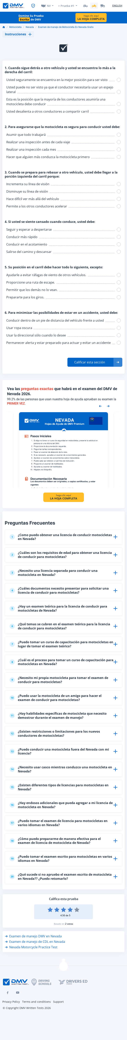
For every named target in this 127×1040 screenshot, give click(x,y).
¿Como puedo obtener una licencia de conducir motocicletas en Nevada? (61, 537)
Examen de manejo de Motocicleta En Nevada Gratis (65, 27)
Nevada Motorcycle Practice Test (31, 947)
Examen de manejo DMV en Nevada (33, 936)
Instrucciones (18, 34)
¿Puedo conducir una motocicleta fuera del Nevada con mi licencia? (59, 751)
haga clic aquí (91, 17)
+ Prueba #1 (66, 6)
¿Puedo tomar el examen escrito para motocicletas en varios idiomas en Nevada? (61, 858)
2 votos (69, 923)
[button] (94, 362)
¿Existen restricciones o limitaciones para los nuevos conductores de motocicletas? (55, 733)
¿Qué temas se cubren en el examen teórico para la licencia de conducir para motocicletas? (60, 626)
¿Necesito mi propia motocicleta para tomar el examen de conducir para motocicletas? (59, 680)
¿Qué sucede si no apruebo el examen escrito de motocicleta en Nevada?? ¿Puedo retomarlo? (61, 876)
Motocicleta (15, 27)
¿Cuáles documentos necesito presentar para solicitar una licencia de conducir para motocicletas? (59, 590)
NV (49, 6)
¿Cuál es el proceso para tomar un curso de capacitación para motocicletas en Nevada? (61, 662)
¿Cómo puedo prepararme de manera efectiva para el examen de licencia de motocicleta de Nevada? (55, 841)
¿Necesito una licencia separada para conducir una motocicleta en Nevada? (54, 572)
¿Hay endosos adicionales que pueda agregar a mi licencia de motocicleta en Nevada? (61, 805)
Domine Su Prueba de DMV (31, 17)
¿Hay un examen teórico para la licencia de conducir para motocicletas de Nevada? (58, 608)
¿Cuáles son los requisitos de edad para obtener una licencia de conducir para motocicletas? (61, 555)
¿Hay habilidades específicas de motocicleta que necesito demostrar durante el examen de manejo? (58, 715)
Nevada (30, 27)
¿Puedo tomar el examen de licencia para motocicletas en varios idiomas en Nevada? (59, 823)
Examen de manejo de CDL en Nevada (35, 941)
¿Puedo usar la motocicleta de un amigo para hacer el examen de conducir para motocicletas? (56, 698)
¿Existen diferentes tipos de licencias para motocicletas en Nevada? (59, 787)
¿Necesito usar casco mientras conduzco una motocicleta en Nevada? (61, 769)
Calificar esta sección (89, 362)
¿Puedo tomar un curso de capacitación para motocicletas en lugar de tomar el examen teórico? (61, 644)
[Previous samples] (100, 406)
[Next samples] (108, 406)
